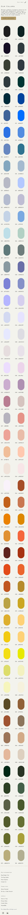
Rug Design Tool (5, 875)
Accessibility (3, 905)
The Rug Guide (5, 877)
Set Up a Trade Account (7, 891)
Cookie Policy (4, 903)
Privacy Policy (4, 901)
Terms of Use (4, 898)
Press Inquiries (4, 879)
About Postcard (4, 889)
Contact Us (3, 881)
